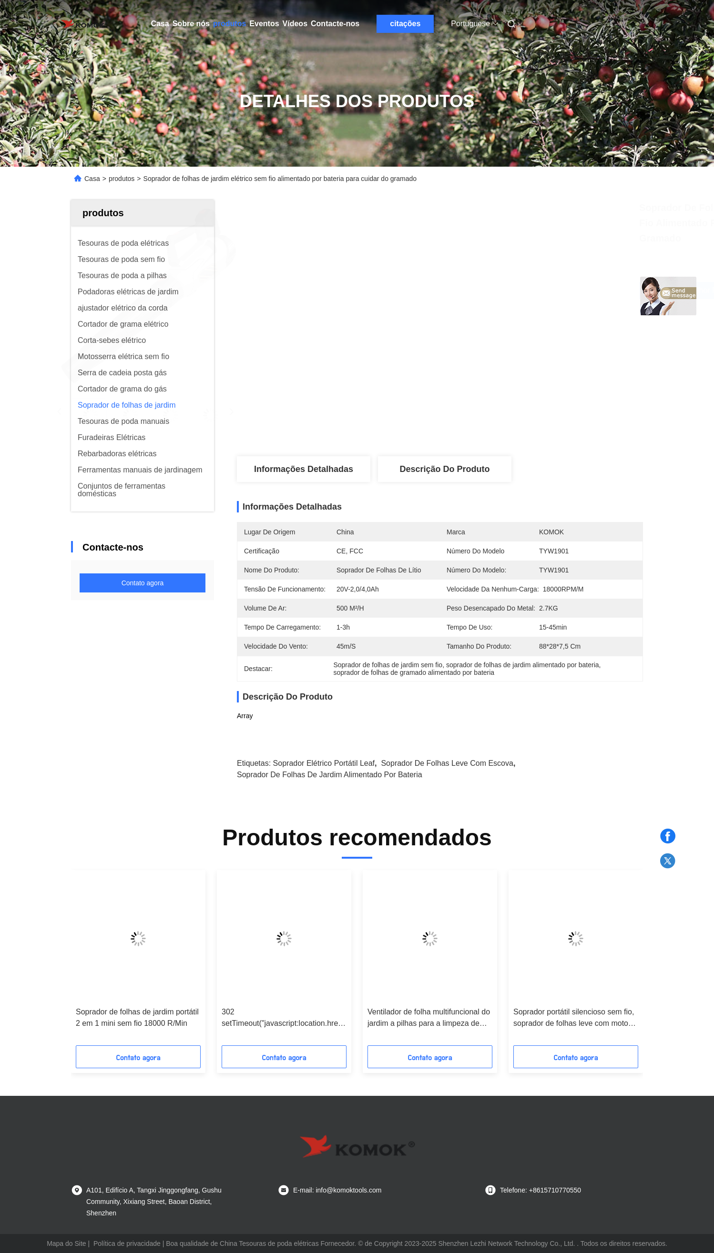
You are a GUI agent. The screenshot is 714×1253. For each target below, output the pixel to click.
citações (405, 24)
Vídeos (295, 24)
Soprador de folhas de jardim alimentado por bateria (329, 775)
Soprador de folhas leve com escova (447, 763)
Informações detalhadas (303, 469)
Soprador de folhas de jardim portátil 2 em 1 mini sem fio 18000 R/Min (137, 1017)
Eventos (264, 24)
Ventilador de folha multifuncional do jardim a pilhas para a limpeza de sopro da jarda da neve (428, 1018)
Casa (160, 24)
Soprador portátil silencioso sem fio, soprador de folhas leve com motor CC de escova (573, 1018)
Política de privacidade (127, 1243)
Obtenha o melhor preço (505, 290)
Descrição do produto (444, 469)
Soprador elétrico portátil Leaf (324, 763)
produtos (229, 24)
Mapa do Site (66, 1243)
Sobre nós (191, 24)
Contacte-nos (335, 24)
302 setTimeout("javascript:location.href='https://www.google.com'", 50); (284, 1018)
